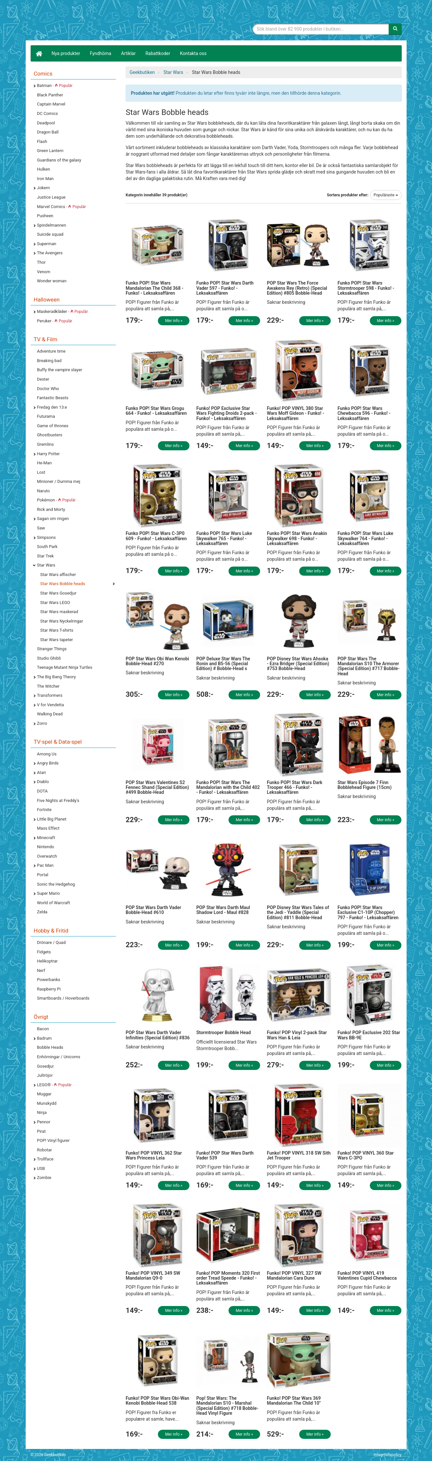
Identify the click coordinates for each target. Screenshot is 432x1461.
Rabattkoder (158, 53)
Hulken (43, 169)
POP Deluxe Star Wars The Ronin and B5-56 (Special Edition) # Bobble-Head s (223, 663)
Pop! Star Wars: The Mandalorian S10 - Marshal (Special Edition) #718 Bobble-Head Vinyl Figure (227, 1406)
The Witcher (48, 686)
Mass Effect (48, 828)
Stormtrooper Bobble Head (223, 1032)
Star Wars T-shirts (57, 630)
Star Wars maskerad (59, 611)
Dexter (43, 379)
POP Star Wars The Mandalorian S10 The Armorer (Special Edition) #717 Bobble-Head (369, 666)
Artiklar (128, 53)
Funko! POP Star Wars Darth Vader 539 (225, 1155)
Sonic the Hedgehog (56, 884)
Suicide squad (50, 234)
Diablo (43, 781)
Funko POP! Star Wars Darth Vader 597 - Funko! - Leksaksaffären (225, 288)
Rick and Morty (51, 509)
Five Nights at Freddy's (58, 800)
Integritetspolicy (388, 1455)
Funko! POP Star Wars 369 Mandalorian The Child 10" (294, 1401)
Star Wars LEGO (55, 602)
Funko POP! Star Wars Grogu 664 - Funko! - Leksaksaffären (156, 411)
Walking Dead (50, 713)
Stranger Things (52, 648)
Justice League (51, 197)
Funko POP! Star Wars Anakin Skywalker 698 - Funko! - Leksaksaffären (297, 538)
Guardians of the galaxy (59, 160)
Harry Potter (48, 453)
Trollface (45, 1159)
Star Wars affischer (58, 574)
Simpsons (46, 537)
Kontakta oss (193, 53)
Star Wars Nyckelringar (61, 621)
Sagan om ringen (53, 518)
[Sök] (395, 29)
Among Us (47, 754)
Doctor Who (48, 388)
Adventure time (51, 351)
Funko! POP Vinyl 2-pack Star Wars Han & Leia (297, 1035)
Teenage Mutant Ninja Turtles (64, 667)
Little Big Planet (52, 819)
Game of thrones (53, 425)
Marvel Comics (61, 206)
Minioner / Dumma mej (58, 481)
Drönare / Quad (51, 942)
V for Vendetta (50, 704)
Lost (41, 472)
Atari (41, 772)
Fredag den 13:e (52, 407)
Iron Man (45, 178)
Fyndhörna (100, 53)
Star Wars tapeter (56, 639)
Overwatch (47, 856)
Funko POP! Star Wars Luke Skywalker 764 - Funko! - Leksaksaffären (365, 538)
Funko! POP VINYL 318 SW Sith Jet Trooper (299, 1155)
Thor (41, 262)
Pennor (43, 1121)
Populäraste (386, 195)
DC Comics (47, 113)
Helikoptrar (47, 961)
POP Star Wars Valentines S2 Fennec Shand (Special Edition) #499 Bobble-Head (157, 787)
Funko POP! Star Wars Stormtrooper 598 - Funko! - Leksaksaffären (366, 288)
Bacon (43, 1028)
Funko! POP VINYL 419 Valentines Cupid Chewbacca (367, 1276)
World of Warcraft (53, 902)
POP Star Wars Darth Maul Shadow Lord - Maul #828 (223, 910)
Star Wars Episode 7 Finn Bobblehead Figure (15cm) (365, 785)
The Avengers (50, 252)
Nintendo (45, 846)
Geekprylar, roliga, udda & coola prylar (79, 21)
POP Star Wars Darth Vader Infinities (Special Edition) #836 (158, 1035)
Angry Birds (48, 763)
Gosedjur (45, 1066)
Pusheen (45, 215)
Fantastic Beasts (52, 397)
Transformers (50, 695)
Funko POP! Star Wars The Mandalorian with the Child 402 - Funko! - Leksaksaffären (228, 787)
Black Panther (50, 94)
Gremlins (45, 444)
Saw (41, 528)
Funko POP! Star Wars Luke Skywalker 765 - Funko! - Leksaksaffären (224, 538)
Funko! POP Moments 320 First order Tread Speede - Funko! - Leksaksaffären (228, 1278)
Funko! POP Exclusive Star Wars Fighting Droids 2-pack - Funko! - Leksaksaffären (226, 413)
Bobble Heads (50, 1047)
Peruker (54, 320)
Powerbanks (48, 979)
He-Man (44, 462)
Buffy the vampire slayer (59, 369)
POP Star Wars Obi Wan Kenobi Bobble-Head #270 (157, 661)
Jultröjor (45, 1075)
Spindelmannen (51, 225)
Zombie (44, 1177)
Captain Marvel (51, 104)
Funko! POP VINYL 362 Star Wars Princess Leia (154, 1155)
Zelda (42, 911)
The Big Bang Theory (56, 676)
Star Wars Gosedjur (58, 593)
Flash (42, 141)
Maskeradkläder (62, 311)
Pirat (41, 1131)
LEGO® (54, 1084)
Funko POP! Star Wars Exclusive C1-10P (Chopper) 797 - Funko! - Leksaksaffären (368, 912)
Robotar (44, 1149)
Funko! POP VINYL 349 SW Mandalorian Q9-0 (153, 1276)
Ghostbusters (50, 434)
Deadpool (46, 122)
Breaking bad (49, 360)
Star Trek (45, 556)
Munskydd (47, 1103)
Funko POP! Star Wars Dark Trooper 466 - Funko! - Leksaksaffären (294, 787)
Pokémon (56, 500)
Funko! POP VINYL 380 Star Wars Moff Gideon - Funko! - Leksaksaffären (295, 413)
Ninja (42, 1112)
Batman (55, 85)
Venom (43, 271)
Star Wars (46, 565)
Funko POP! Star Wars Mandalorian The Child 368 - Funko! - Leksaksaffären (154, 288)
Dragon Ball (48, 132)
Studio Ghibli (49, 658)
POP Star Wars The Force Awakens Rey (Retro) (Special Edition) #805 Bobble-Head (297, 288)
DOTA (42, 791)
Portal (43, 874)
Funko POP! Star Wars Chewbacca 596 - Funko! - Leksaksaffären (364, 413)
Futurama (46, 416)
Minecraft (46, 837)
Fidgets (44, 951)
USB (41, 1168)
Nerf (41, 970)
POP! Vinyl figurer (53, 1140)
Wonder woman (52, 280)
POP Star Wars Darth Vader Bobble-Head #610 (153, 910)
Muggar (44, 1093)
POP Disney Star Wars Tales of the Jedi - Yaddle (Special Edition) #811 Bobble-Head (298, 912)
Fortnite (44, 809)
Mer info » (173, 320)
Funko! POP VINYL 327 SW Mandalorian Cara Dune (294, 1276)
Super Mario (48, 893)
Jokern (43, 187)
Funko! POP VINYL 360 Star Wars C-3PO (366, 1155)
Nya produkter (66, 53)
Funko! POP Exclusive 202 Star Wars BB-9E (369, 1035)
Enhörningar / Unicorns (58, 1056)
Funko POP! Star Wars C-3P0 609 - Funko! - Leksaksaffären (156, 536)
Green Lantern (50, 150)
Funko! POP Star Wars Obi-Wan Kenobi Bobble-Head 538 (157, 1401)
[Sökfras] (321, 29)
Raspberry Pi (49, 989)
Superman (46, 243)
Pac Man (45, 865)
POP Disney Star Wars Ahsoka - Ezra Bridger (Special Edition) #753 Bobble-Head (298, 663)
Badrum (44, 1038)
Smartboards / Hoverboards (63, 998)
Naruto (43, 490)
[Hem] (39, 53)
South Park (47, 546)
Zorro (42, 723)
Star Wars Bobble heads (62, 583)
